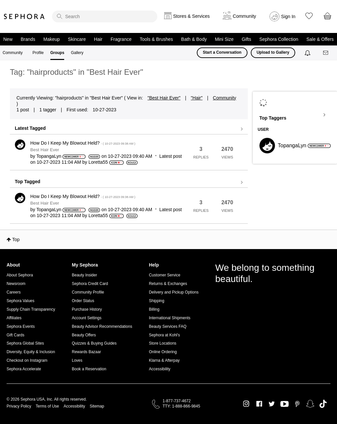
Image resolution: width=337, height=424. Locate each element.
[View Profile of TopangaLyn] (48, 156)
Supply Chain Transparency (31, 309)
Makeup (51, 39)
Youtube (284, 404)
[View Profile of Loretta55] (98, 162)
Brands (28, 39)
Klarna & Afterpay (164, 360)
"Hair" (197, 97)
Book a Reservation (89, 369)
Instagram (246, 403)
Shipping (156, 300)
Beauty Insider (84, 275)
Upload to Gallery (273, 52)
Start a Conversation (222, 52)
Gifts (246, 39)
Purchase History (87, 309)
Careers (14, 292)
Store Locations (162, 343)
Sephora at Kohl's (164, 335)
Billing (154, 309)
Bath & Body (194, 39)
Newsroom (16, 283)
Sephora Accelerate (24, 369)
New (8, 39)
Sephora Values (21, 300)
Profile (38, 52)
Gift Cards (15, 335)
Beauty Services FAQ (167, 326)
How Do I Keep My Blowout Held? (82, 143)
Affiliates (14, 318)
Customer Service (164, 275)
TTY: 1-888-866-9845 (181, 406)
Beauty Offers (84, 335)
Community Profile (88, 292)
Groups (57, 52)
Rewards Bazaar (86, 352)
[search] (104, 16)
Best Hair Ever (44, 149)
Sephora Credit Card (90, 283)
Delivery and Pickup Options (173, 292)
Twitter (272, 403)
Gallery (77, 52)
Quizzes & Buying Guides (94, 343)
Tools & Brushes (156, 39)
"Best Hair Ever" (163, 97)
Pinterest (297, 403)
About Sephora (20, 275)
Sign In (288, 16)
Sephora (24, 16)
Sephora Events (21, 326)
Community (13, 52)
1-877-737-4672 (177, 401)
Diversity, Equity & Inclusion (31, 352)
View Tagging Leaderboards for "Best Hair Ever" (294, 115)
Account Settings (86, 318)
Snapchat (310, 403)
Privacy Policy (19, 406)
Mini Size (224, 39)
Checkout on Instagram (27, 360)
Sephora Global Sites (25, 343)
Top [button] (16, 239)
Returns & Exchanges (168, 283)
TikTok (323, 403)
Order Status (83, 300)
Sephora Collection (278, 39)
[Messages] (326, 52)
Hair (98, 39)
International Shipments (169, 318)
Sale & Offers (320, 39)
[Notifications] (308, 53)
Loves (77, 360)
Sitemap (97, 406)
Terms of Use (47, 406)
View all (129, 129)
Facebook (259, 403)
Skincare (77, 39)
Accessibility (159, 369)
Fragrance (121, 39)
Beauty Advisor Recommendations (102, 326)
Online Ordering (163, 352)
